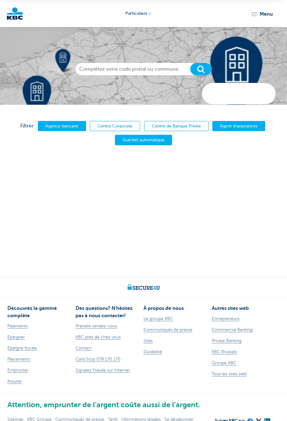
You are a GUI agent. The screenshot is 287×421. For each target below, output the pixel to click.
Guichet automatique (143, 139)
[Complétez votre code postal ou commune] (144, 69)
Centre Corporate (114, 125)
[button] (262, 14)
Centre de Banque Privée (176, 125)
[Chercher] (201, 69)
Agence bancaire (61, 125)
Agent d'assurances (239, 125)
